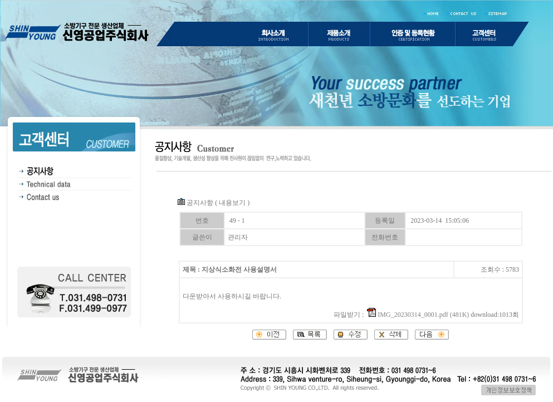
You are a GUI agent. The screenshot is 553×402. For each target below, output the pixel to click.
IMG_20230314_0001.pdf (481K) (418, 314)
